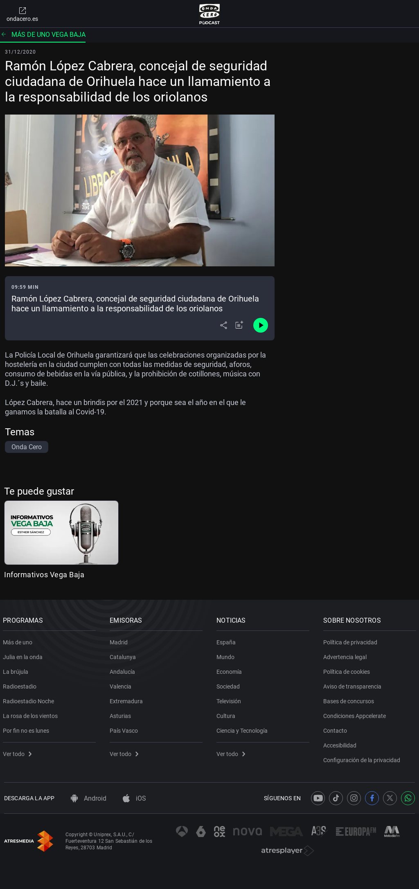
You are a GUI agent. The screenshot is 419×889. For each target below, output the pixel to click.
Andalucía (123, 670)
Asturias (121, 714)
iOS (134, 798)
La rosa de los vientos (31, 714)
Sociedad (229, 685)
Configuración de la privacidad (362, 758)
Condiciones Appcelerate (355, 714)
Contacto (336, 729)
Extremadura (127, 699)
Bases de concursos (349, 699)
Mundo (227, 655)
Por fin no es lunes (27, 729)
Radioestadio (21, 685)
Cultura (227, 714)
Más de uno (19, 640)
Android (88, 798)
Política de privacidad (351, 640)
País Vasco (125, 729)
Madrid (120, 640)
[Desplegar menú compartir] (223, 325)
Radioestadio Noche (29, 699)
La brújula (16, 670)
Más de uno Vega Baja (43, 34)
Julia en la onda (24, 655)
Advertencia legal (346, 655)
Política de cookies (347, 670)
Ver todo (18, 752)
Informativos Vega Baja (44, 574)
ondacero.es (22, 14)
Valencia (122, 685)
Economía (230, 670)
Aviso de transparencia (353, 685)
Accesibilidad (341, 743)
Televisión (230, 699)
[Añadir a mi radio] (239, 325)
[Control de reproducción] (260, 325)
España (227, 640)
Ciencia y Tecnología (243, 729)
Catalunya (124, 655)
